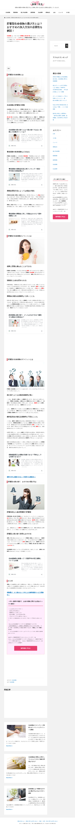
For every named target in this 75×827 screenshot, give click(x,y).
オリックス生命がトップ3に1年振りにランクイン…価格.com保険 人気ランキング (60, 98)
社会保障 (40, 12)
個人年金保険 (24, 12)
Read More (9, 745)
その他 (67, 12)
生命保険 (8, 12)
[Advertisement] (25, 55)
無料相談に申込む (26, 648)
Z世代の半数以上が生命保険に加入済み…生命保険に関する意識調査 (60, 79)
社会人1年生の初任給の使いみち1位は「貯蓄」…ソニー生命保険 (60, 107)
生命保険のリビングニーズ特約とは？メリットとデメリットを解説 (36, 727)
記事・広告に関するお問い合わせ (50, 821)
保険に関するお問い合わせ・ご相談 (33, 821)
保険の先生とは (20, 821)
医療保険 (15, 12)
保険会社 (48, 12)
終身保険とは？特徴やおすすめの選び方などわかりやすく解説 (36, 791)
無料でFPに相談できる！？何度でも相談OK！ (21, 477)
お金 (54, 12)
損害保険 (33, 12)
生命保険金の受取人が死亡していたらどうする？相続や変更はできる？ (36, 759)
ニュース (60, 12)
